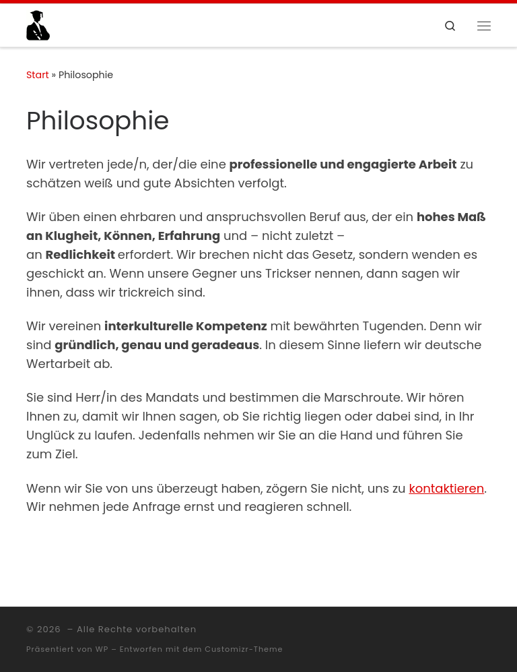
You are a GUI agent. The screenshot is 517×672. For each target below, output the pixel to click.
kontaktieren (446, 488)
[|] (38, 24)
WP (102, 649)
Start (37, 75)
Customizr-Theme (244, 649)
